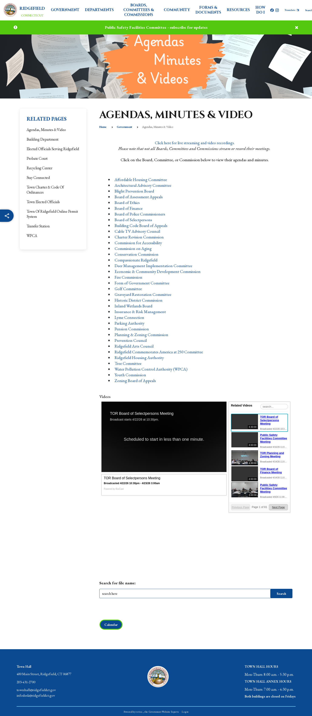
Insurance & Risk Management (141, 311)
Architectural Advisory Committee (144, 185)
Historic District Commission (139, 300)
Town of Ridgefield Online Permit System (52, 214)
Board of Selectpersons (134, 220)
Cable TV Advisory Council (138, 231)
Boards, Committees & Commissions (139, 10)
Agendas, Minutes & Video (46, 129)
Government (66, 9)
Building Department (42, 139)
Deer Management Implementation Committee (154, 265)
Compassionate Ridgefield (136, 260)
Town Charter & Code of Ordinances (45, 190)
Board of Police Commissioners (140, 214)
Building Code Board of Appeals (142, 225)
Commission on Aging (133, 248)
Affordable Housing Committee (141, 179)
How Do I (260, 10)
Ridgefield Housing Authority (140, 357)
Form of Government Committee (142, 283)
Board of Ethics (128, 202)
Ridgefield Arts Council (135, 346)
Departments (100, 9)
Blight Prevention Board (135, 191)
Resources (238, 9)
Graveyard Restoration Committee (143, 294)
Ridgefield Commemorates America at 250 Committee (160, 352)
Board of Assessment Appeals (139, 197)
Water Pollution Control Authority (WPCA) (152, 369)
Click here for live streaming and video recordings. (194, 142)
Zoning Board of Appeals (136, 380)
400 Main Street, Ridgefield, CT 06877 (47, 674)
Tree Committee (128, 363)
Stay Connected (38, 177)
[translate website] (291, 10)
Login (185, 712)
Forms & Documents (208, 10)
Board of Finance (129, 208)
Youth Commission (130, 375)
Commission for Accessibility (139, 242)
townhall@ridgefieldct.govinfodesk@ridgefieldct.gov (37, 694)
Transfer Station (38, 226)
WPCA (32, 235)
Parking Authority (130, 323)
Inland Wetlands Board (134, 306)
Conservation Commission (137, 254)
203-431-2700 (27, 682)
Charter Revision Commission (140, 237)
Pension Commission (132, 329)
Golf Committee (128, 288)
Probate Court (37, 158)
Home (103, 127)
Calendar (111, 624)
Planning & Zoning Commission (142, 334)
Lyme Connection (130, 317)
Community (177, 9)
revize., (140, 712)
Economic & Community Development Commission (158, 271)
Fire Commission (128, 277)
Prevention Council (131, 340)
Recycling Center (39, 167)
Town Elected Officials (43, 201)
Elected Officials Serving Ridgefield (53, 148)
